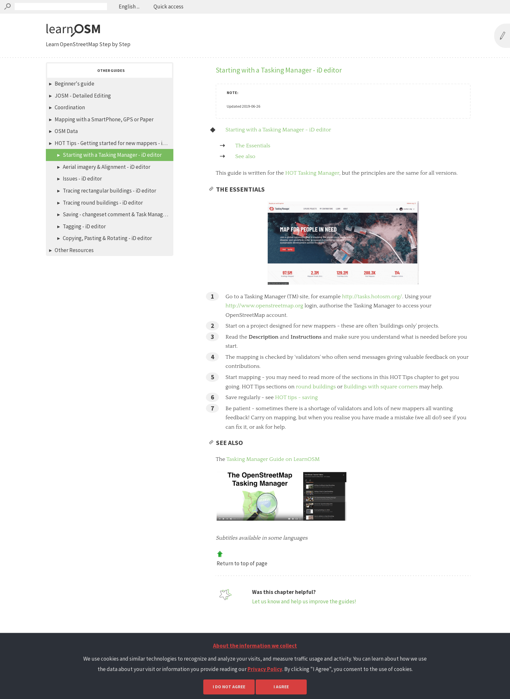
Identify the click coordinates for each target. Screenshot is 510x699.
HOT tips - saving (296, 407)
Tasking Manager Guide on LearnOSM (273, 469)
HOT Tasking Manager (312, 173)
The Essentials (252, 146)
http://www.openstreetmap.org (264, 315)
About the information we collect (255, 645)
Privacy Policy (265, 669)
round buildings (316, 396)
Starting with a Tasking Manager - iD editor (278, 130)
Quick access (168, 6)
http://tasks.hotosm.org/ (372, 306)
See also (245, 156)
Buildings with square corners (381, 396)
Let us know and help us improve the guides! (304, 611)
